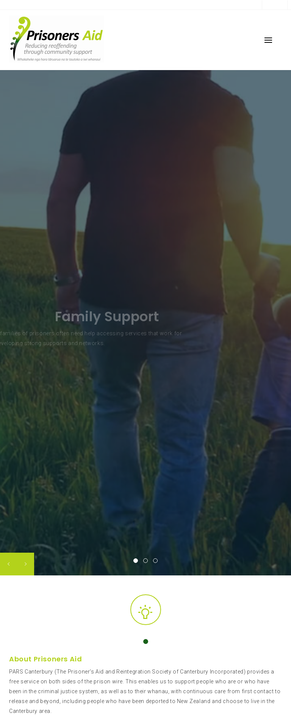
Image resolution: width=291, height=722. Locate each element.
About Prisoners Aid (45, 659)
